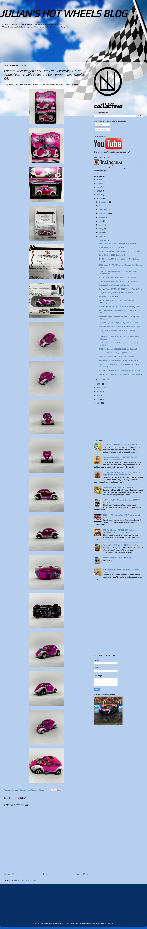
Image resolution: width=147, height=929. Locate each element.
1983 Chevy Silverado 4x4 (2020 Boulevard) (117, 243)
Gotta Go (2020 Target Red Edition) (114, 285)
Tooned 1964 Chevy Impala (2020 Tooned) (116, 353)
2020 (99, 199)
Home (46, 874)
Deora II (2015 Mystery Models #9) (118, 487)
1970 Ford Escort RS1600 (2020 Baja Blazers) (118, 349)
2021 (99, 195)
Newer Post (11, 874)
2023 (99, 187)
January (103, 379)
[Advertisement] (67, 47)
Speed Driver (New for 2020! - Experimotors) (118, 281)
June (101, 225)
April (101, 232)
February (103, 240)
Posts (98, 125)
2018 (99, 388)
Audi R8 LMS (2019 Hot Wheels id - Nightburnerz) (119, 370)
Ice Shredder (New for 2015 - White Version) (121, 444)
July (101, 221)
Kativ (93, 923)
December (104, 202)
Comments (100, 129)
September (104, 213)
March (102, 236)
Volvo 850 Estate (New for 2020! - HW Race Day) (119, 326)
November (104, 206)
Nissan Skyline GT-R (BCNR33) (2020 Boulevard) (119, 251)
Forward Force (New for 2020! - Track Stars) (118, 277)
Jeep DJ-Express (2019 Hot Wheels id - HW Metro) (120, 374)
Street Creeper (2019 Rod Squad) (117, 558)
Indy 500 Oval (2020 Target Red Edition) (116, 293)
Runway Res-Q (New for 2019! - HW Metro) (120, 545)
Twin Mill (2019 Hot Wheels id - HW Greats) (116, 357)
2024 (99, 183)
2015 (98, 399)
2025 (99, 179)
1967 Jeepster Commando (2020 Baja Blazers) (118, 360)
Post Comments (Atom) (26, 880)
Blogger (110, 923)
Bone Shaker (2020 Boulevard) (112, 255)
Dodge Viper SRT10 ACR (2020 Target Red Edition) (120, 289)
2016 (99, 395)
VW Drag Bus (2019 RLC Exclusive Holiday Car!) (119, 307)
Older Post (82, 874)
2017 (98, 392)
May (101, 229)
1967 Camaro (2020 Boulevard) (111, 247)
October (103, 210)
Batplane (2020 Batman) (109, 296)
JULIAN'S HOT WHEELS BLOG (63, 13)
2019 (99, 384)
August (102, 217)
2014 (99, 403)
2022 (99, 191)
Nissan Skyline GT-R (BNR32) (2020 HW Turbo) (118, 323)
